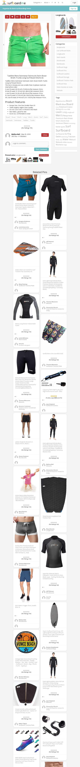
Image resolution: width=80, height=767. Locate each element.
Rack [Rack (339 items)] (65, 118)
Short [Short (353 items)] (58, 121)
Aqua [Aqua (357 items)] (58, 101)
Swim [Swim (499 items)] (58, 136)
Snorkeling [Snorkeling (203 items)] (72, 123)
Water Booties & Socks (64, 87)
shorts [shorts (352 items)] (63, 121)
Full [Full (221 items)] (62, 109)
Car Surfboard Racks (64, 51)
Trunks (32, 120)
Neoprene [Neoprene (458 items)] (67, 115)
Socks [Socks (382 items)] (58, 126)
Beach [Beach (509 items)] (69, 100)
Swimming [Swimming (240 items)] (64, 137)
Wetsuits (60, 90)
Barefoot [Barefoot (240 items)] (63, 101)
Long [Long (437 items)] (64, 112)
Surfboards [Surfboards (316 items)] (60, 134)
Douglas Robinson (24, 221)
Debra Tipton (23, 723)
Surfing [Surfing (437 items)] (68, 134)
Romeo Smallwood (52, 647)
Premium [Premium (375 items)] (59, 118)
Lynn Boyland (50, 404)
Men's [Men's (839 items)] (59, 115)
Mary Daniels (23, 511)
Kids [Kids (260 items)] (68, 109)
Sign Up (73, 9)
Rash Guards (61, 57)
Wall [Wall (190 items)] (61, 139)
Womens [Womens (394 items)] (59, 144)
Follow (45, 135)
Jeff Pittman (50, 241)
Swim (46, 117)
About (47, 3)
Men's (30, 117)
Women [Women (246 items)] (69, 142)
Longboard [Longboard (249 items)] (70, 112)
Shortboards (61, 61)
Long (24, 117)
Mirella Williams (24, 677)
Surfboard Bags (62, 67)
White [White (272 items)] (65, 142)
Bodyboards (61, 47)
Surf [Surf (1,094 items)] (68, 126)
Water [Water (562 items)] (66, 139)
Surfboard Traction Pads (65, 80)
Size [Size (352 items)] (67, 121)
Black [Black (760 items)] (58, 104)
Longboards (20, 155)
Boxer (14, 117)
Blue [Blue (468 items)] (64, 104)
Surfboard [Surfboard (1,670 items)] (63, 130)
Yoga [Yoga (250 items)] (65, 145)
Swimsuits (9, 120)
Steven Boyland (23, 456)
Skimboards (61, 64)
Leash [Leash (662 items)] (59, 111)
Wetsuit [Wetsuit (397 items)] (72, 139)
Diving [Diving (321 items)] (58, 109)
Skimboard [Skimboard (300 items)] (59, 123)
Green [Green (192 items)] (65, 109)
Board (8, 117)
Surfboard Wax (62, 84)
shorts (36, 117)
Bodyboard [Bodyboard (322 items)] (63, 107)
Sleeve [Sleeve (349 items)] (66, 123)
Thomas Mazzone (52, 302)
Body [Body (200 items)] (57, 107)
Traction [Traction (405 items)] (71, 136)
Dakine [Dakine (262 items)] (70, 107)
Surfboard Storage (63, 77)
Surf (41, 117)
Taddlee (25, 120)
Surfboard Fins (62, 70)
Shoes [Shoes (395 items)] (70, 118)
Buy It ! (34, 17)
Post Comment (41, 149)
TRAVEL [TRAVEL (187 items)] (58, 139)
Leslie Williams (23, 338)
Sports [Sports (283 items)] (63, 127)
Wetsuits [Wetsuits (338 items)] (59, 142)
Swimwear (17, 120)
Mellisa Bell (50, 464)
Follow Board (44, 155)
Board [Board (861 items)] (69, 104)
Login (74, 3)
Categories (37, 3)
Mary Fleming (23, 284)
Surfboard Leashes (63, 74)
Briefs (19, 117)
